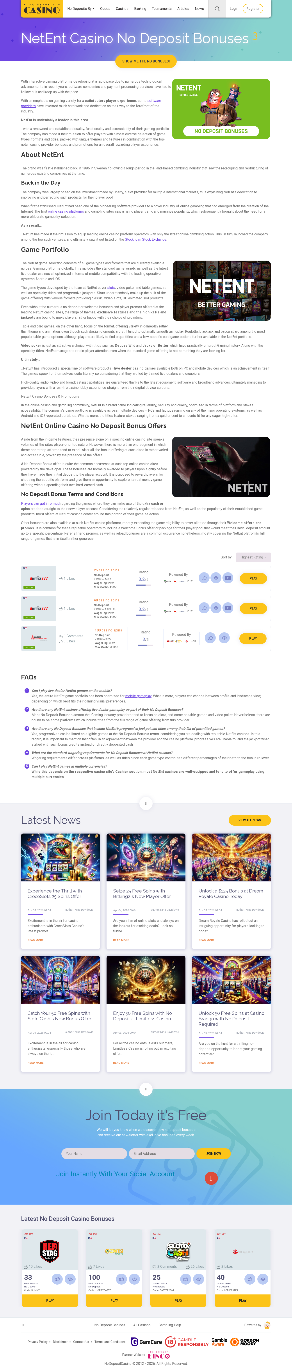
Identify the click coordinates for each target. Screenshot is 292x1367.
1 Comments (71, 635)
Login (234, 9)
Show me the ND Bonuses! (146, 61)
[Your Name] (94, 1153)
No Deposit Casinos (109, 1325)
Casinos (122, 9)
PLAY (253, 578)
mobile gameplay (138, 696)
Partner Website (146, 1354)
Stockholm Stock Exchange (145, 239)
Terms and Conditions (110, 1342)
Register (253, 9)
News (199, 9)
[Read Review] (215, 577)
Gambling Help (170, 1325)
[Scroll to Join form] (146, 1089)
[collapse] (217, 9)
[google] (211, 1178)
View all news (250, 820)
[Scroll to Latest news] (146, 803)
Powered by (257, 1325)
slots (111, 288)
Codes (105, 9)
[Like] (204, 577)
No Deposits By (79, 9)
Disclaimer (60, 1342)
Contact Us (81, 1342)
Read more (35, 940)
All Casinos (142, 1325)
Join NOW (213, 1153)
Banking (140, 9)
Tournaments (162, 9)
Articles (183, 9)
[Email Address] (162, 1153)
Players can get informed (40, 503)
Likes (67, 578)
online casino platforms (66, 211)
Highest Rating (252, 557)
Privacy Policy (38, 1342)
